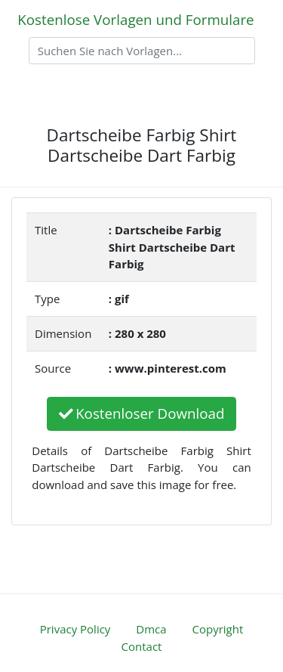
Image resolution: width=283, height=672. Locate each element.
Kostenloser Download (142, 413)
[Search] (142, 50)
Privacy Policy (75, 628)
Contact (142, 646)
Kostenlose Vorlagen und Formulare (135, 19)
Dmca (151, 628)
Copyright (218, 628)
